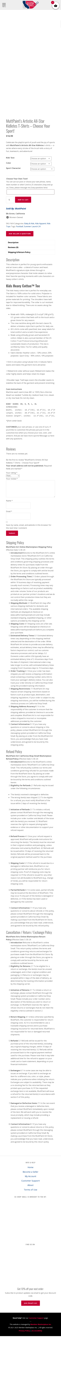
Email (9, 572)
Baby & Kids (29, 284)
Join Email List (30, 1364)
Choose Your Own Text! (17, 239)
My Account (30, 1237)
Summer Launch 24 (32, 287)
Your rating (11, 533)
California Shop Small (30, 5)
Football (19, 287)
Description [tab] (13, 303)
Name (9, 561)
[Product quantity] (10, 260)
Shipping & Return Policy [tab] (19, 313)
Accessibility (37, 1392)
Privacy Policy (24, 1392)
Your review (12, 539)
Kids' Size (10, 218)
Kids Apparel (40, 284)
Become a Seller (30, 1232)
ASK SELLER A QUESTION (20, 294)
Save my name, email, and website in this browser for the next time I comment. (28, 587)
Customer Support (30, 1241)
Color (8, 224)
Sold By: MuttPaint (16, 269)
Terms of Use (30, 1250)
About (30, 1246)
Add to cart (23, 260)
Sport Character (13, 229)
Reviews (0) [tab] (13, 308)
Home (30, 1228)
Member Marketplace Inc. (41, 1385)
